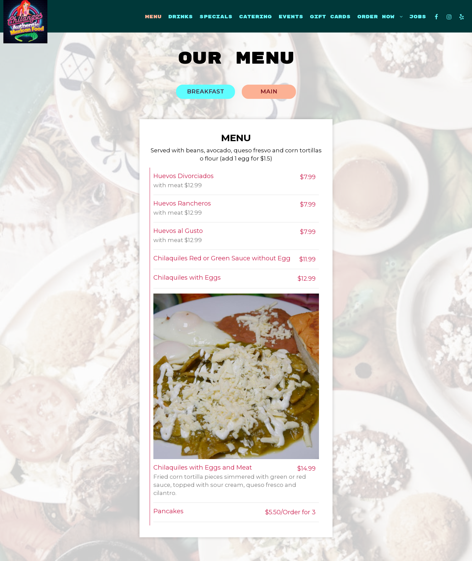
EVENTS (291, 17)
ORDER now (380, 17)
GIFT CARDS (330, 17)
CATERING (255, 17)
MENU (153, 17)
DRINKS (180, 17)
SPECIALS (215, 17)
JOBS (417, 17)
